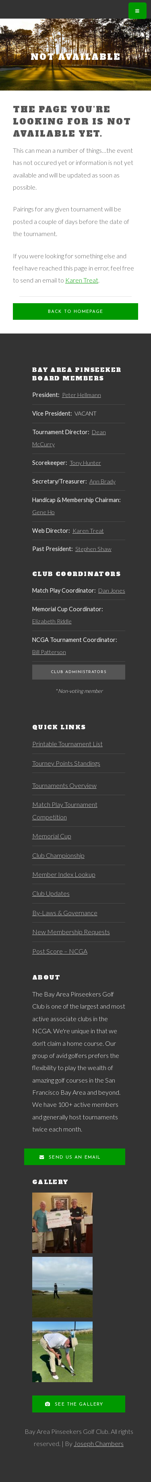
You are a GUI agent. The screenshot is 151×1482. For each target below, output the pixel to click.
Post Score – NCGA (59, 951)
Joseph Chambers (99, 1443)
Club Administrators (79, 672)
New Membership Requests (71, 931)
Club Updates (51, 893)
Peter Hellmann (81, 394)
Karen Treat (81, 280)
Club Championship (58, 855)
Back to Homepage (75, 312)
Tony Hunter (85, 462)
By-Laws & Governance (64, 912)
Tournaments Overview (64, 785)
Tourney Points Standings (66, 763)
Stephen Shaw (93, 548)
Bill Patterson (49, 651)
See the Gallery (78, 1404)
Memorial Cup (51, 836)
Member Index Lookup (63, 874)
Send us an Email (74, 1157)
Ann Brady (102, 481)
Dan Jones (111, 590)
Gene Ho (43, 512)
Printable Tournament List (67, 743)
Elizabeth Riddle (52, 621)
